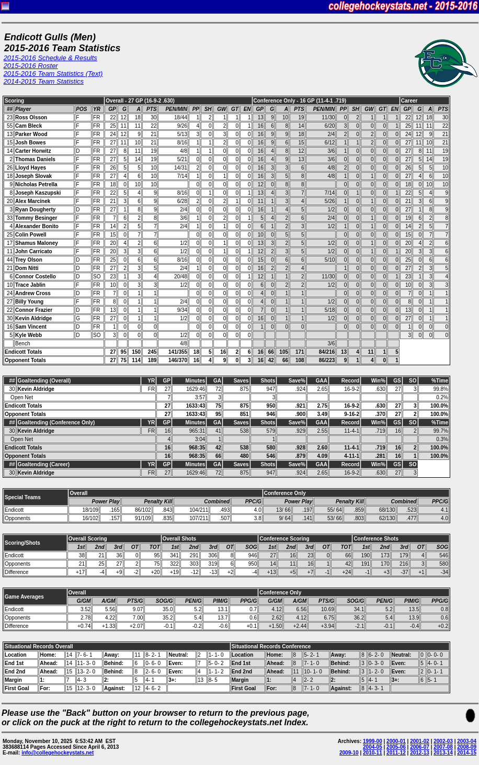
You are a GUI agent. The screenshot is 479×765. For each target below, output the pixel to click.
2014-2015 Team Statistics (44, 81)
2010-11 (372, 753)
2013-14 (443, 753)
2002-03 (443, 741)
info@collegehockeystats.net (57, 753)
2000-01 (396, 741)
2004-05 (372, 747)
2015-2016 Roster (31, 66)
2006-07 (419, 747)
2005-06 (396, 747)
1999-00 (372, 741)
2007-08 (443, 747)
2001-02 (419, 741)
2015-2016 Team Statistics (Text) (53, 73)
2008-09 (466, 747)
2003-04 (466, 741)
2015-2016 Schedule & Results (50, 58)
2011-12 (396, 753)
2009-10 (349, 753)
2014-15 (466, 753)
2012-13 (419, 753)
